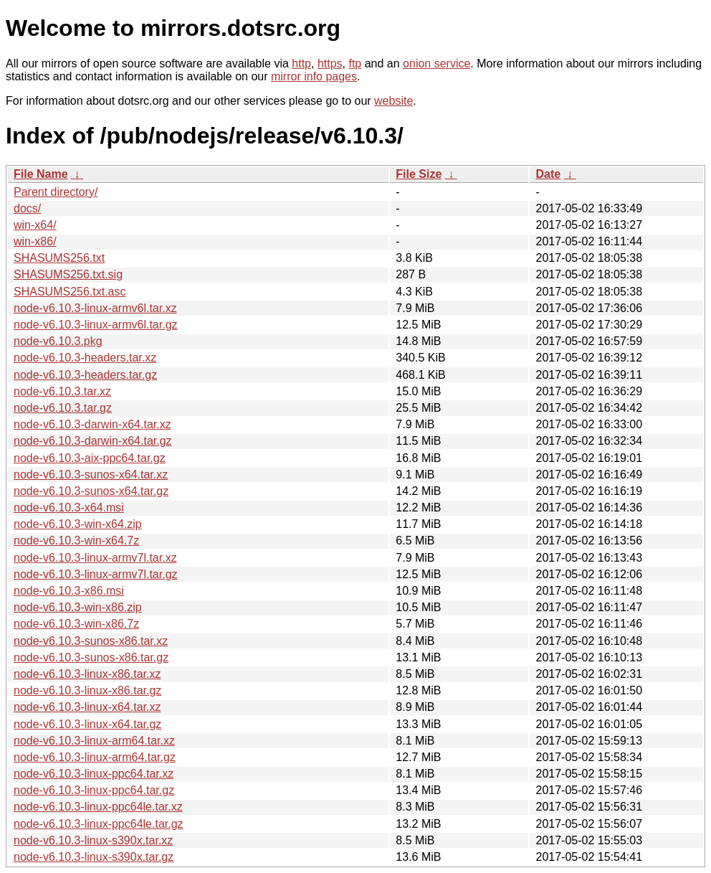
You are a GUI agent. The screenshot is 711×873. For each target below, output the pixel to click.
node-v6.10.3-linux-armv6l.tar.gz (96, 324)
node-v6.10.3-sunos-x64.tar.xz (91, 474)
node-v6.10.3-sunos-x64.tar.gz (91, 491)
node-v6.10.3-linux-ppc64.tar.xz (93, 774)
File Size (419, 174)
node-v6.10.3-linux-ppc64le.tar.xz (98, 807)
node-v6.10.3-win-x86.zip (78, 607)
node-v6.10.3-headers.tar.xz (85, 357)
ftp (354, 63)
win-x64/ (35, 225)
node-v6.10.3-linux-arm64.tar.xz (94, 741)
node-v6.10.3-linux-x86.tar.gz (87, 690)
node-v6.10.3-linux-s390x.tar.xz (93, 840)
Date (547, 174)
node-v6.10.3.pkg (58, 341)
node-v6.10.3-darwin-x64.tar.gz (93, 441)
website (393, 101)
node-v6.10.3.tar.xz (62, 391)
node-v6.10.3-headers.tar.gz (85, 375)
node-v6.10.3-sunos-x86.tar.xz (91, 641)
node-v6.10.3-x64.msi (69, 507)
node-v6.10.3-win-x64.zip (78, 524)
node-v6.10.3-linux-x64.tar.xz (87, 707)
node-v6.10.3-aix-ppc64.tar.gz (90, 458)
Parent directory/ (55, 192)
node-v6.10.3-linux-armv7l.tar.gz (96, 574)
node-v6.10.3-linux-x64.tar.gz (87, 724)
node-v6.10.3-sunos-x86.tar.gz (91, 657)
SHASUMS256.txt (59, 258)
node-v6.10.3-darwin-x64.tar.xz (92, 424)
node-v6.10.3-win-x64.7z (76, 540)
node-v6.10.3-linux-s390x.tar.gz (93, 857)
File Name (41, 174)
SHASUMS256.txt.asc (70, 292)
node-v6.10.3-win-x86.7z (76, 624)
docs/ (27, 208)
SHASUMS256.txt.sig (68, 274)
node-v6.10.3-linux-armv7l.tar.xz (95, 558)
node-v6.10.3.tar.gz (63, 408)
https (330, 63)
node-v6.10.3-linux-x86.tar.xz (87, 674)
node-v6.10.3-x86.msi (69, 591)
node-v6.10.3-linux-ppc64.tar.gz (94, 790)
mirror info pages (314, 76)
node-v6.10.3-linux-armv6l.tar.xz (95, 308)
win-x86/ (35, 241)
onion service (436, 63)
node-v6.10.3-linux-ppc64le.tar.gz (98, 824)
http (301, 63)
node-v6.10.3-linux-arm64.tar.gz (95, 757)
